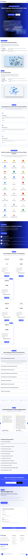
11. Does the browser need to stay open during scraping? (14, 473)
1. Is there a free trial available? (14, 447)
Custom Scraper (22, 545)
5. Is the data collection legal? (14, 459)
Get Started (6, 279)
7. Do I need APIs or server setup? (14, 463)
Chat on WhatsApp (11, 16)
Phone (3, 523)
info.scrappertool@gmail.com (5, 554)
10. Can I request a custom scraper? (14, 470)
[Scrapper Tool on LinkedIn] (5, 550)
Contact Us (17, 16)
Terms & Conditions (14, 545)
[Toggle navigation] (27, 1)
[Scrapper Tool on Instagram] (7, 550)
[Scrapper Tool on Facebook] (1, 550)
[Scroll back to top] (2, 554)
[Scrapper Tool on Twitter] (4, 550)
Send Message (14, 533)
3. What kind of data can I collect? (14, 454)
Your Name (3, 516)
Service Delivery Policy (15, 549)
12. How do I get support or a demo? (14, 475)
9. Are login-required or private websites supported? (14, 468)
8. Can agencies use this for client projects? (14, 466)
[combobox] (3, 525)
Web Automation (22, 544)
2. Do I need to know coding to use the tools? (14, 452)
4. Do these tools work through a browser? (14, 456)
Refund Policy (13, 548)
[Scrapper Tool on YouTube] (2, 550)
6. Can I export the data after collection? (14, 461)
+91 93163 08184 (3, 555)
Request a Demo (19, 488)
